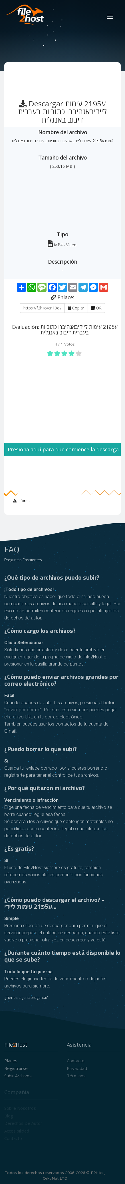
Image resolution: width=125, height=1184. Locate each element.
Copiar (76, 308)
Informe (24, 500)
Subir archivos (18, 1075)
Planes (10, 1060)
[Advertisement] (63, 78)
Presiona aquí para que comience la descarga (62, 449)
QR (96, 308)
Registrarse (16, 1068)
